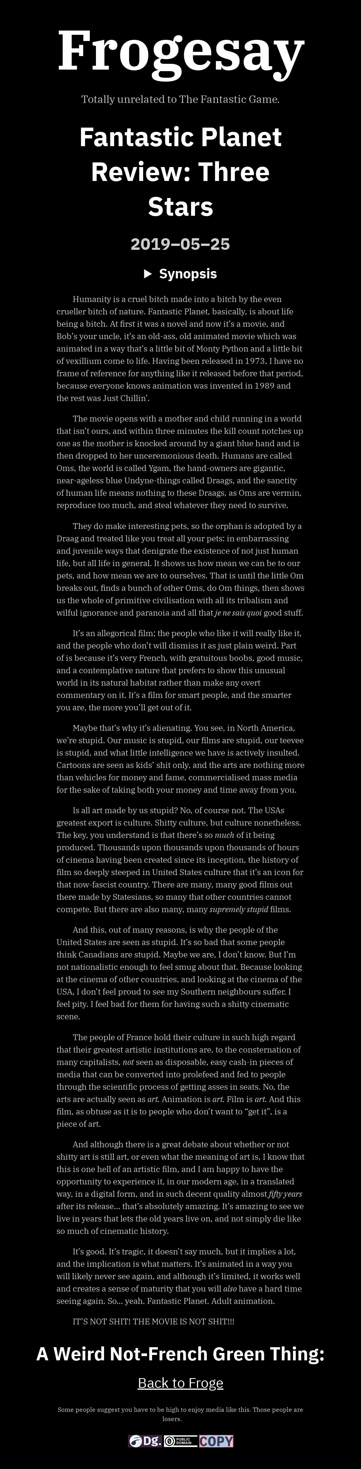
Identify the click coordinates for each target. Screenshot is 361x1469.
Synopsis (188, 275)
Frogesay (180, 48)
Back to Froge (181, 1384)
